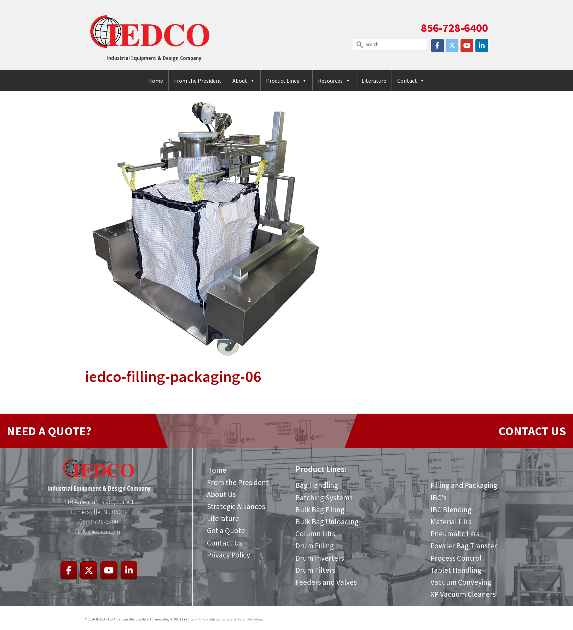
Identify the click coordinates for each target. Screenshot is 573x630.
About (243, 80)
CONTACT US (532, 431)
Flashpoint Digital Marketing (241, 619)
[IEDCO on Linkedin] (481, 45)
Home (155, 80)
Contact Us (224, 543)
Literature (373, 80)
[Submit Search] (358, 44)
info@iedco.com (99, 531)
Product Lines (286, 80)
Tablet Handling (455, 570)
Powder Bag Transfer (463, 545)
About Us (221, 494)
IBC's (438, 497)
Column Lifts (315, 533)
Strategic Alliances (236, 506)
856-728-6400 (454, 28)
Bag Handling (316, 485)
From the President (197, 80)
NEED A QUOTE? (49, 431)
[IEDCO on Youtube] (467, 45)
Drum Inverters (319, 558)
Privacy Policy (228, 555)
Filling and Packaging (463, 485)
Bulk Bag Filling (320, 509)
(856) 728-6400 (98, 522)
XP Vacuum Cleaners (463, 594)
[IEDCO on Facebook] (437, 45)
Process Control (456, 558)
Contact (411, 80)
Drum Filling (314, 545)
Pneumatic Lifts (455, 533)
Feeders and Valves (326, 582)
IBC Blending (450, 509)
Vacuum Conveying (460, 582)
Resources (334, 80)
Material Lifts (450, 521)
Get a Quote (226, 530)
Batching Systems (324, 497)
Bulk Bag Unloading (327, 521)
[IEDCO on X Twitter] (452, 45)
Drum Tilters (315, 570)
